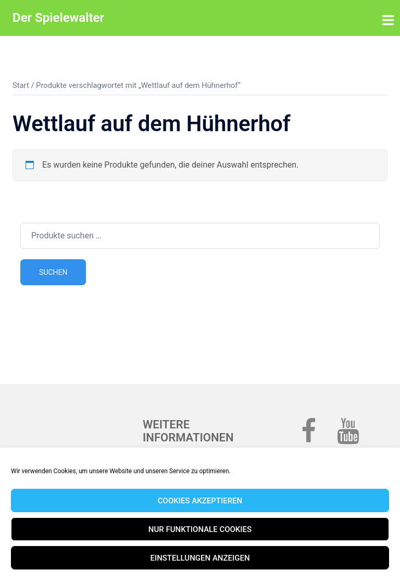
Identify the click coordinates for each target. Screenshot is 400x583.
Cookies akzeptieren (200, 500)
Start (20, 85)
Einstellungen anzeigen (199, 558)
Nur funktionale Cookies (200, 529)
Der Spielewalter (58, 17)
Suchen (53, 272)
